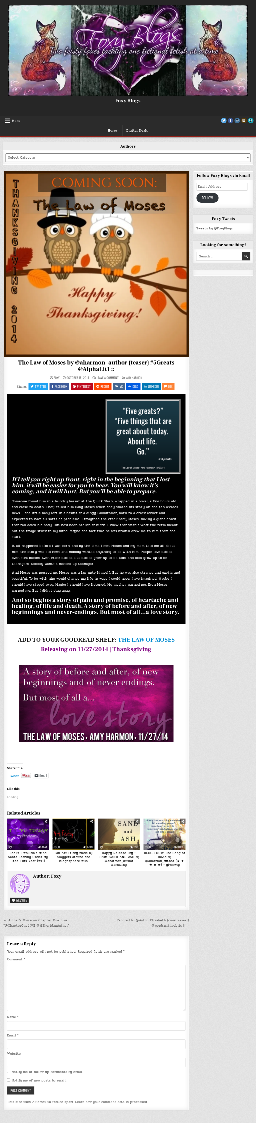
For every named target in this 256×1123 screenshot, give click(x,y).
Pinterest (82, 386)
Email (12, 1035)
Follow (207, 197)
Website (19, 900)
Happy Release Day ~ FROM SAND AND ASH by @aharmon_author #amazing (118, 859)
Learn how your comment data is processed (111, 1101)
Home (112, 130)
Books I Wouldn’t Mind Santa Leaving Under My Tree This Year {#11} (28, 857)
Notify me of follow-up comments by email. (47, 1071)
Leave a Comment (108, 377)
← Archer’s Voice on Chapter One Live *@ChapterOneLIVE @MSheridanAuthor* (36, 923)
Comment (16, 959)
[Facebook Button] (230, 120)
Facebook (59, 386)
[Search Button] (251, 120)
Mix (168, 386)
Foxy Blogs (127, 101)
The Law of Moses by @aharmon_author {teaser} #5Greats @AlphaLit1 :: (96, 366)
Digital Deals (137, 130)
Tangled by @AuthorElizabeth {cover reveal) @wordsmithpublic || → (153, 923)
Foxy (57, 377)
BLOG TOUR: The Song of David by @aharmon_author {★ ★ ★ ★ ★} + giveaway (164, 859)
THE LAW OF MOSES (146, 640)
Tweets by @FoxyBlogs (214, 228)
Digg (133, 386)
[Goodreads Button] (244, 120)
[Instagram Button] (237, 120)
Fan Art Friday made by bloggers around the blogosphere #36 (73, 857)
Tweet (14, 775)
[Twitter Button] (223, 120)
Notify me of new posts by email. (39, 1080)
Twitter (38, 386)
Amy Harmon (134, 378)
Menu (16, 120)
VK (119, 386)
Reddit (103, 386)
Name (12, 1017)
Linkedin (151, 386)
